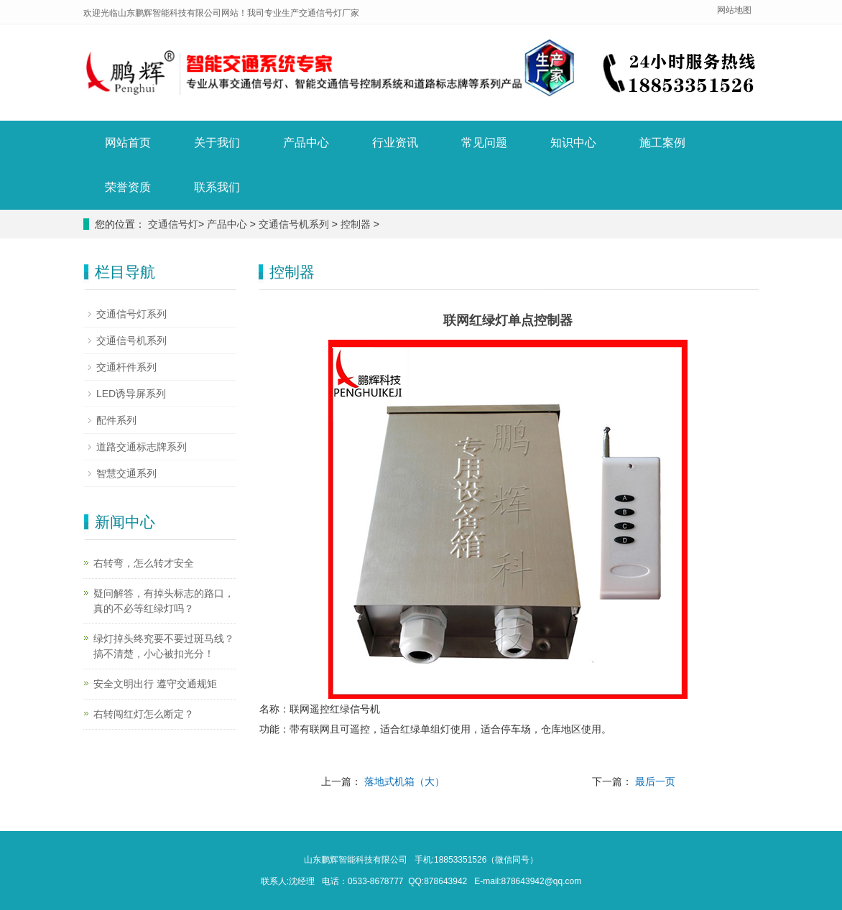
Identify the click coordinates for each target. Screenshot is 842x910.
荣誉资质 (128, 187)
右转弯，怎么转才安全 (143, 563)
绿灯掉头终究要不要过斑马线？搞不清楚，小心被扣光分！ (163, 646)
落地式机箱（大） (404, 781)
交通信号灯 (173, 224)
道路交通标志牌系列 (141, 446)
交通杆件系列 (126, 367)
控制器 (356, 224)
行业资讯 (395, 142)
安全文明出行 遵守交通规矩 (155, 684)
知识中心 (573, 142)
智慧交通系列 (126, 473)
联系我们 (217, 187)
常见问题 (484, 142)
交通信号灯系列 (131, 314)
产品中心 (306, 142)
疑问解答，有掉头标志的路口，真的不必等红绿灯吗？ (163, 601)
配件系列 (116, 420)
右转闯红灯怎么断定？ (143, 714)
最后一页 (655, 781)
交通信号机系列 (294, 224)
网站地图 (734, 10)
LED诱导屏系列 (131, 393)
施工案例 (662, 142)
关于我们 (217, 142)
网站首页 (128, 142)
